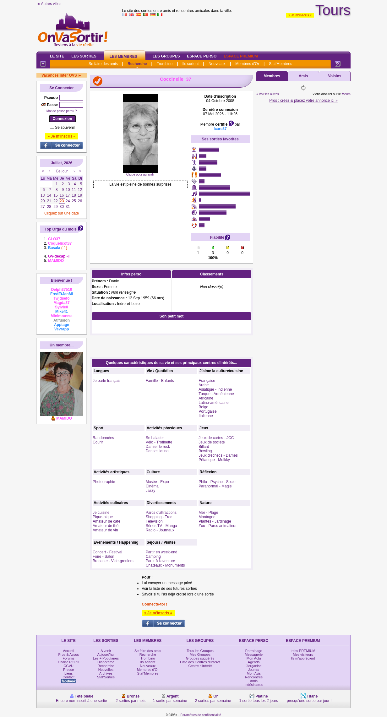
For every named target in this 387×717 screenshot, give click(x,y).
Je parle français (106, 380)
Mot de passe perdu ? (61, 111)
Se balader (155, 438)
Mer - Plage (208, 512)
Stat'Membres (280, 64)
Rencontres (254, 677)
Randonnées (103, 438)
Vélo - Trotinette (159, 442)
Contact (68, 677)
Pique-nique (103, 517)
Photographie (104, 482)
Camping (153, 556)
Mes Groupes (200, 654)
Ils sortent (190, 64)
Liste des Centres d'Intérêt (200, 662)
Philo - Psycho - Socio (217, 482)
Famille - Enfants (160, 380)
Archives (105, 673)
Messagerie (254, 654)
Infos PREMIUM (303, 651)
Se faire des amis (103, 64)
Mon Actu (254, 658)
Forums (68, 658)
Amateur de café (106, 521)
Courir (98, 442)
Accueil (68, 651)
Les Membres (123, 56)
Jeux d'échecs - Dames (218, 455)
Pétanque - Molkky (214, 460)
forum (346, 94)
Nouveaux (217, 64)
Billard (204, 446)
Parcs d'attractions (161, 512)
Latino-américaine (213, 402)
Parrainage (253, 651)
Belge (203, 407)
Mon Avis (254, 673)
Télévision (154, 521)
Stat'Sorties (106, 677)
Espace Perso (201, 56)
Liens (68, 673)
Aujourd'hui (106, 654)
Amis (303, 76)
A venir (106, 651)
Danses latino (157, 451)
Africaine (206, 398)
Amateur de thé (105, 526)
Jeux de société (212, 442)
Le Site (57, 56)
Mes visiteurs (303, 654)
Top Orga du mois (61, 229)
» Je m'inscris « (300, 15)
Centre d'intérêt (200, 666)
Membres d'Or (247, 64)
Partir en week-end (161, 552)
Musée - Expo (157, 482)
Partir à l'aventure (160, 561)
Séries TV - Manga (161, 526)
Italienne (206, 416)
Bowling (205, 451)
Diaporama (105, 662)
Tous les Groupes (200, 651)
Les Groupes (166, 56)
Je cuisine (101, 512)
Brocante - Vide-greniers (113, 561)
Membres (272, 76)
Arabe (204, 385)
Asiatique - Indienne (215, 389)
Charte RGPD (68, 662)
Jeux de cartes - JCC (216, 438)
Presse (68, 669)
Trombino (164, 64)
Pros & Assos (68, 654)
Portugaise (207, 411)
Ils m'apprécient (303, 658)
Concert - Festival (107, 552)
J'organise (254, 666)
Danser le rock (158, 446)
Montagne (207, 517)
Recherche (137, 64)
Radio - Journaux (160, 530)
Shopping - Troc (159, 517)
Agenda (254, 662)
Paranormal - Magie (215, 486)
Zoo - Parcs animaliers (217, 526)
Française (207, 380)
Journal (253, 669)
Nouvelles (105, 669)
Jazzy (150, 490)
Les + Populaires (106, 658)
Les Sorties (83, 56)
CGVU (68, 666)
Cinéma (152, 486)
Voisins (334, 76)
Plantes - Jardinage (215, 521)
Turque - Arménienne (216, 394)
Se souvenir (65, 127)
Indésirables (253, 685)
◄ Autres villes (48, 4)
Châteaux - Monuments (165, 565)
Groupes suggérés (200, 658)
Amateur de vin (105, 530)
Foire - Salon (103, 556)
